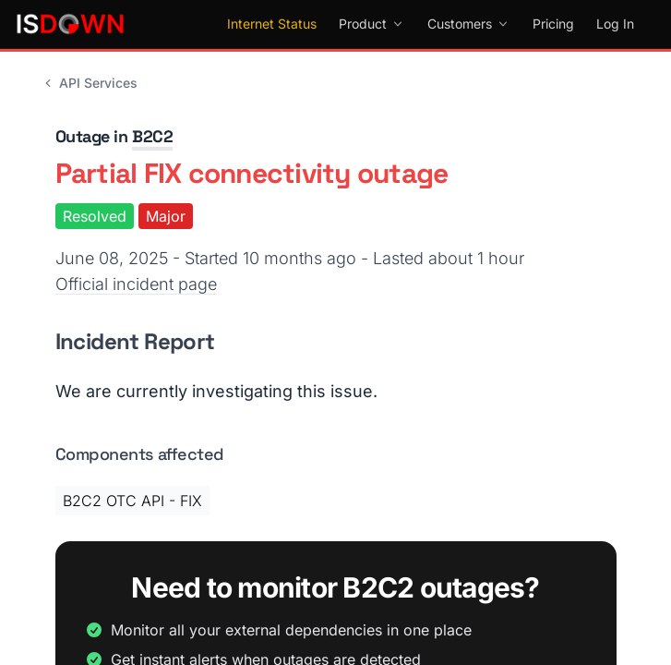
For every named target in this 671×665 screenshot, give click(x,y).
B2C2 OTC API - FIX (132, 500)
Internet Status (272, 23)
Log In (615, 23)
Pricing (553, 23)
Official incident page (136, 284)
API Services (89, 83)
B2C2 (152, 136)
